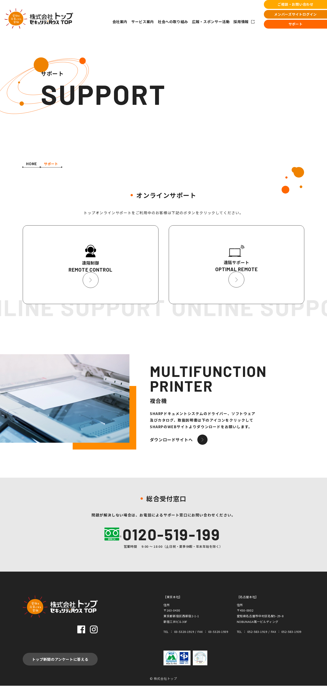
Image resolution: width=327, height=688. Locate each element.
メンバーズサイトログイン (295, 14)
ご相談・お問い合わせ (295, 4)
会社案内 (120, 21)
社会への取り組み (173, 21)
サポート (295, 24)
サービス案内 (142, 21)
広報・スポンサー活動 (211, 21)
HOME (31, 163)
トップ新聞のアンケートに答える (60, 661)
